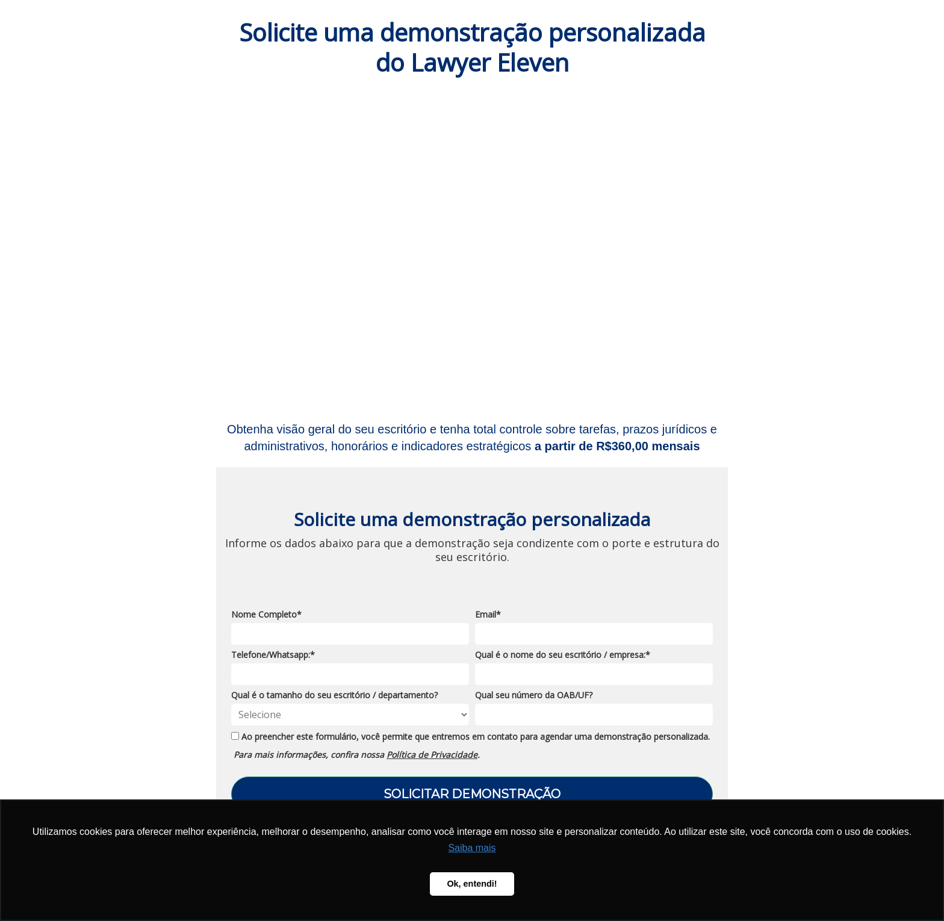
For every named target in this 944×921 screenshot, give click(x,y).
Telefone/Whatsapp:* (273, 655)
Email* (488, 614)
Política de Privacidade (432, 754)
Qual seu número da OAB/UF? (533, 695)
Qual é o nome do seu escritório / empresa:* (562, 655)
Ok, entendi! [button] (472, 883)
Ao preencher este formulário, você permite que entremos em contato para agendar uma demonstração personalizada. (470, 736)
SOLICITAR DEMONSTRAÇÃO (472, 794)
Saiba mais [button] (471, 848)
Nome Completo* (266, 614)
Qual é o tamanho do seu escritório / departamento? (334, 695)
